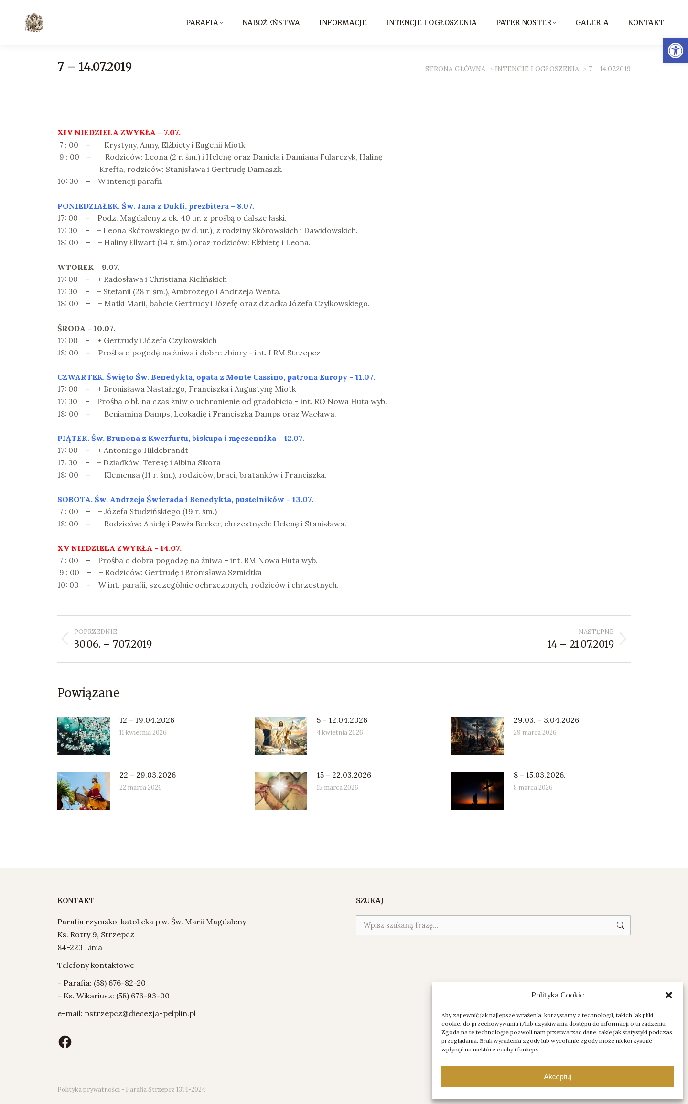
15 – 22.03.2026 (344, 775)
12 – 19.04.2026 (146, 720)
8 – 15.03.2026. (540, 775)
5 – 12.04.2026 (342, 720)
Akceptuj (557, 1076)
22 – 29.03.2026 (147, 775)
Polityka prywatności (88, 1089)
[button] (675, 50)
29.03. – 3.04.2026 (546, 720)
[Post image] (83, 736)
